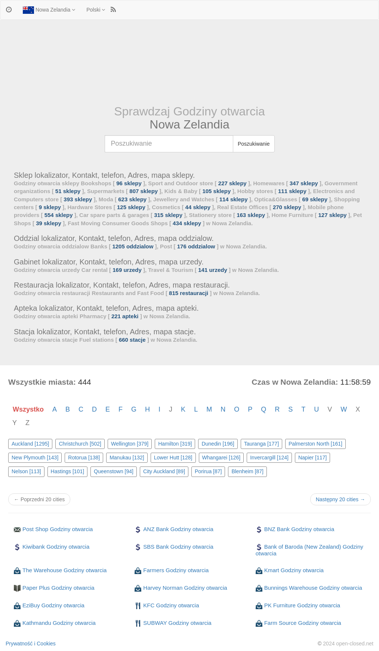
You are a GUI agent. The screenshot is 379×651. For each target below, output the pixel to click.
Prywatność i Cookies (31, 644)
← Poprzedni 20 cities (39, 499)
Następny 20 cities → (340, 499)
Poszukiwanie (254, 144)
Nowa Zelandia (49, 10)
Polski (95, 10)
